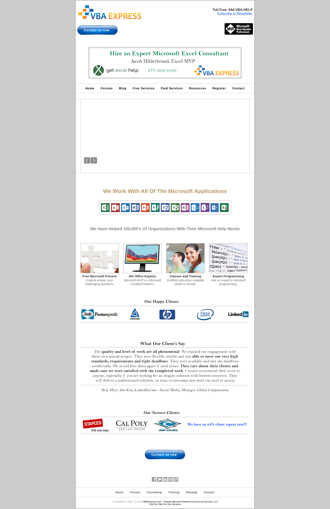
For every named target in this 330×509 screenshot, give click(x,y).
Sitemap (191, 492)
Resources (197, 88)
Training (174, 492)
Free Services (144, 88)
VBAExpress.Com (152, 501)
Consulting (154, 492)
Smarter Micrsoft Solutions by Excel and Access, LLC (191, 501)
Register (219, 88)
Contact (238, 88)
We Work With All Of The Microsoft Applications (165, 191)
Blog (122, 88)
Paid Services (172, 88)
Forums (107, 88)
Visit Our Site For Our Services (165, 504)
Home (89, 88)
